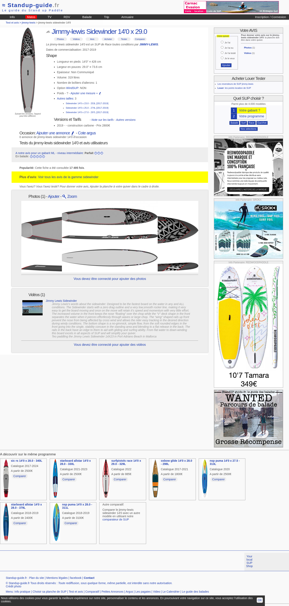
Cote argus (87, 133)
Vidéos (76, 39)
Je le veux (230, 58)
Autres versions (126, 119)
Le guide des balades (195, 591)
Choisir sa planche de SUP (50, 591)
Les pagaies (143, 591)
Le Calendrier (171, 591)
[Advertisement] (74, 562)
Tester (124, 39)
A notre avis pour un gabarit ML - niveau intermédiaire (49, 153)
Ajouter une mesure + (86, 93)
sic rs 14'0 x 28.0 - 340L (26, 460)
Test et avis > (14, 22)
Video (156, 591)
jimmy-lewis (29, 22)
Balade (87, 17)
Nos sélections (249, 128)
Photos (60, 39)
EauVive (262, 122)
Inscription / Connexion (270, 17)
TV (49, 17)
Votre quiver (223, 36)
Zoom (69, 196)
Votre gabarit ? (249, 110)
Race (251, 122)
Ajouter (53, 196)
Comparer (140, 39)
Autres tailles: (65, 98)
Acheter (108, 39)
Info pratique (22, 591)
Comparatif (92, 591)
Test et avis (76, 591)
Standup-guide (30, 5)
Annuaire (127, 17)
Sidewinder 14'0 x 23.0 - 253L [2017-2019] (87, 103)
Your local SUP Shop (249, 561)
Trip (106, 17)
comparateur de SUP (115, 519)
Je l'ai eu (229, 48)
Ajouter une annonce (55, 133)
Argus (129, 591)
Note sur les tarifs (103, 119)
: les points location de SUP (234, 88)
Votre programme (251, 116)
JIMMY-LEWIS (148, 44)
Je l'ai (227, 42)
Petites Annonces (112, 591)
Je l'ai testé (230, 53)
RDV (67, 17)
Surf (243, 122)
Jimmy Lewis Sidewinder (61, 300)
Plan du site (36, 577)
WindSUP (72, 88)
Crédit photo (13, 586)
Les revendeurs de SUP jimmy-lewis (235, 84)
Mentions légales (57, 577)
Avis (92, 39)
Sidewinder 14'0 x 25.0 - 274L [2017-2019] (87, 108)
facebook (76, 577)
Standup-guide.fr (16, 577)
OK (260, 600)
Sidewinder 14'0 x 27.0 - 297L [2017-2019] (87, 112)
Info (12, 17)
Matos (31, 17)
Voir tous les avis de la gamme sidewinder (68, 177)
